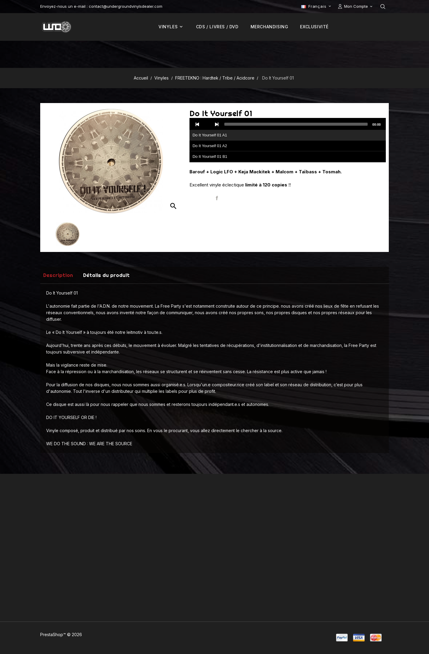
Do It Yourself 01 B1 (209, 156)
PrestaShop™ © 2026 (61, 634)
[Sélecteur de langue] (316, 6)
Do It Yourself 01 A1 (209, 135)
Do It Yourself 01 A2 (209, 146)
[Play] (207, 124)
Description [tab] (58, 275)
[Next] (217, 124)
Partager (217, 198)
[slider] (296, 124)
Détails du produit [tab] (106, 275)
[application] (287, 140)
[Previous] (197, 124)
